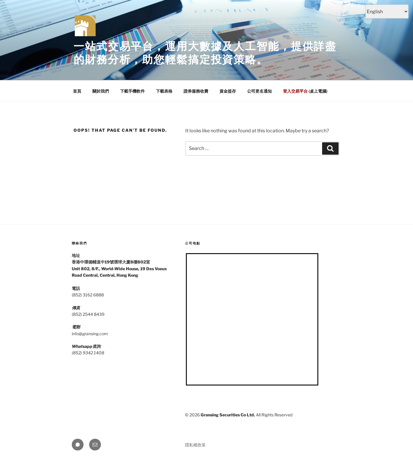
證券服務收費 (196, 91)
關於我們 (100, 91)
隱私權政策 (195, 444)
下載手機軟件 (132, 91)
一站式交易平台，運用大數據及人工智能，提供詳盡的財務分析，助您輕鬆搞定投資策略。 (205, 53)
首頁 (77, 91)
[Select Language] (387, 11)
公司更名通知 (259, 91)
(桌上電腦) (305, 91)
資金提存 (227, 91)
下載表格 (164, 91)
